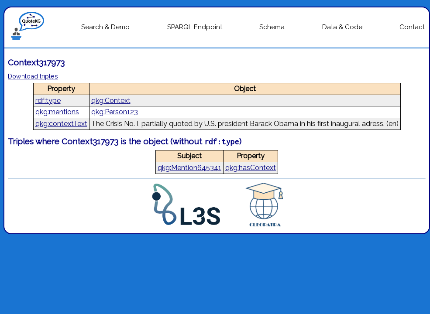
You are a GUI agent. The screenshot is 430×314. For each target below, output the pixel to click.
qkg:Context (111, 100)
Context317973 (36, 62)
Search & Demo (105, 27)
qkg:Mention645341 (189, 168)
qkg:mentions (57, 112)
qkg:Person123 (114, 112)
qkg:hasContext (250, 168)
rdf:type (48, 100)
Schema (272, 27)
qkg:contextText (61, 123)
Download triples (33, 76)
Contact (412, 27)
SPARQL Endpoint (194, 27)
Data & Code (342, 27)
